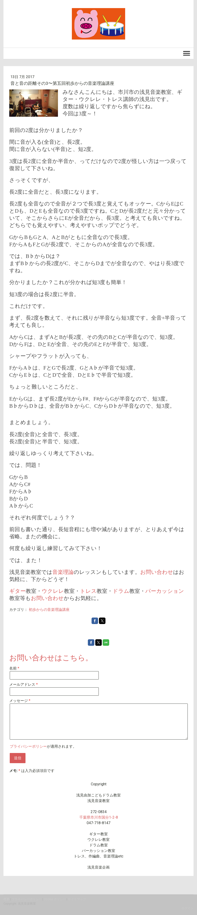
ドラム (121, 591)
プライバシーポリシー (28, 746)
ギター (17, 591)
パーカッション (164, 591)
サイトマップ (77, 899)
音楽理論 (63, 572)
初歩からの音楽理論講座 (49, 609)
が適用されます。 (43, 746)
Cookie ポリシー (55, 899)
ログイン (187, 908)
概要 (6, 899)
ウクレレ (53, 591)
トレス (88, 591)
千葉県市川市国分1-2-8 (98, 817)
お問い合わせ (156, 572)
